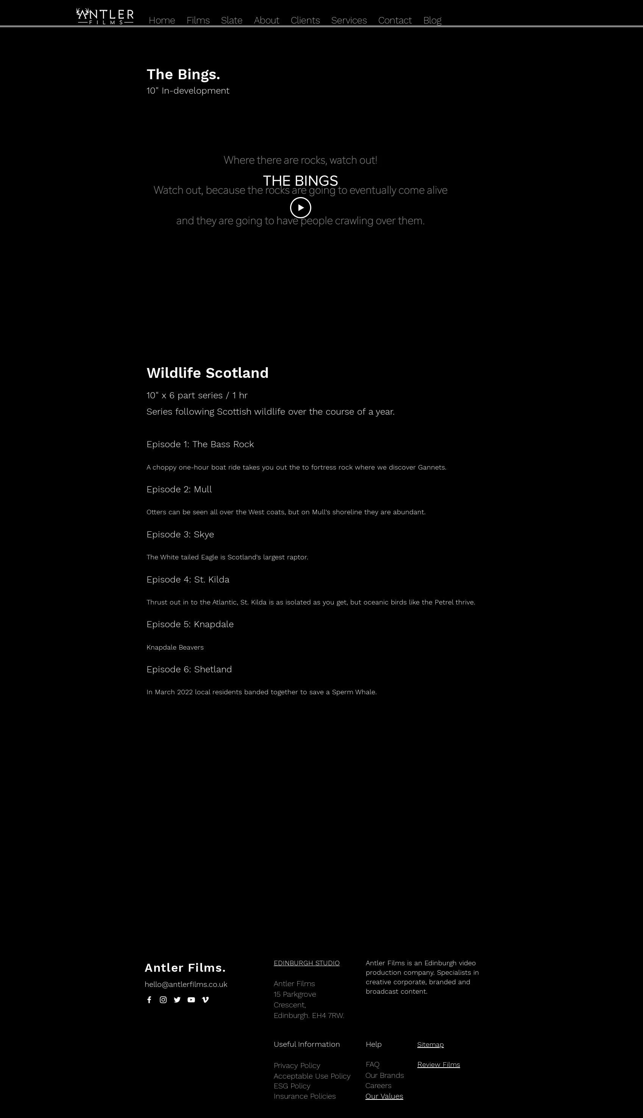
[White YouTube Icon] (191, 999)
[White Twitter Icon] (177, 999)
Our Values (384, 1096)
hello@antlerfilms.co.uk (186, 984)
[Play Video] (300, 207)
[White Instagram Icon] (163, 999)
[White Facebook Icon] (149, 999)
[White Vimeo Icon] (205, 999)
